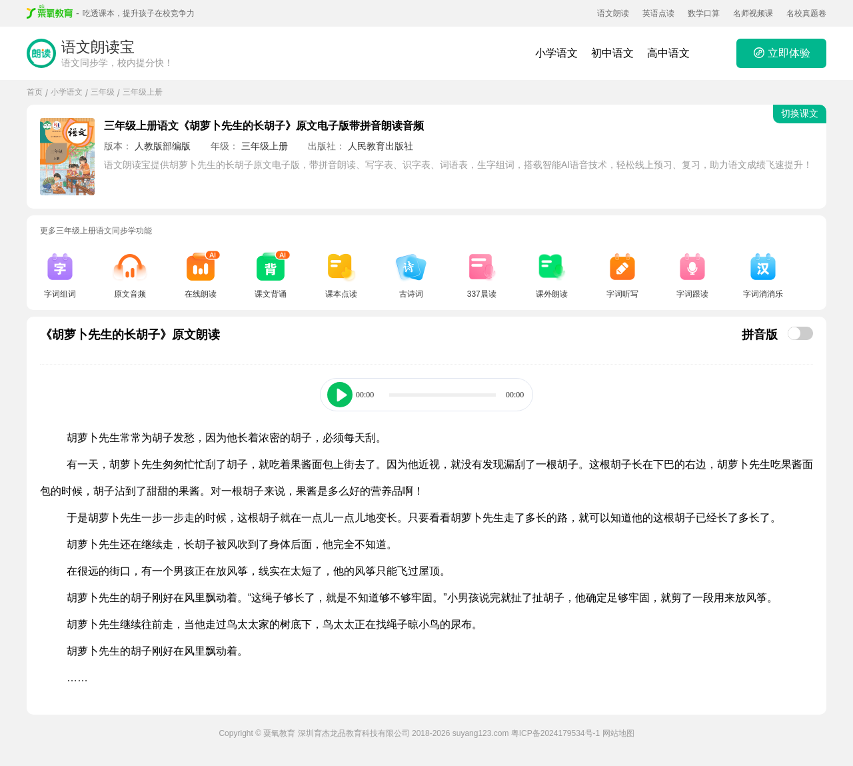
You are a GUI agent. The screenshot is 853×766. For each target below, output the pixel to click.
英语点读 (658, 13)
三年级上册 (143, 92)
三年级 (103, 92)
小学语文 (556, 53)
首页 (35, 92)
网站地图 (618, 733)
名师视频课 (753, 13)
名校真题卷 (806, 13)
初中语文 (612, 53)
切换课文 (799, 113)
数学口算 (704, 13)
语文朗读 (613, 13)
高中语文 (668, 53)
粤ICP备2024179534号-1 (555, 733)
